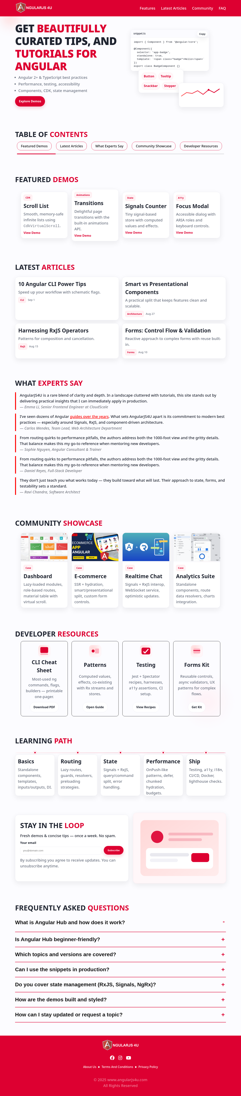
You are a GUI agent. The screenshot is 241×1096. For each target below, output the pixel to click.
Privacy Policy (148, 1067)
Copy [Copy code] (202, 33)
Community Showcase (154, 146)
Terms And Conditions (117, 1067)
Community (202, 8)
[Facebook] (112, 1058)
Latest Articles (173, 8)
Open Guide (95, 707)
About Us (89, 1067)
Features (147, 8)
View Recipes (146, 707)
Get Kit (197, 707)
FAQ (222, 8)
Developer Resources (201, 146)
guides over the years (89, 416)
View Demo (32, 232)
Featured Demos (34, 146)
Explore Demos (30, 101)
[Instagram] (120, 1058)
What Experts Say (109, 146)
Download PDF (44, 707)
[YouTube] (128, 1058)
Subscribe (114, 850)
